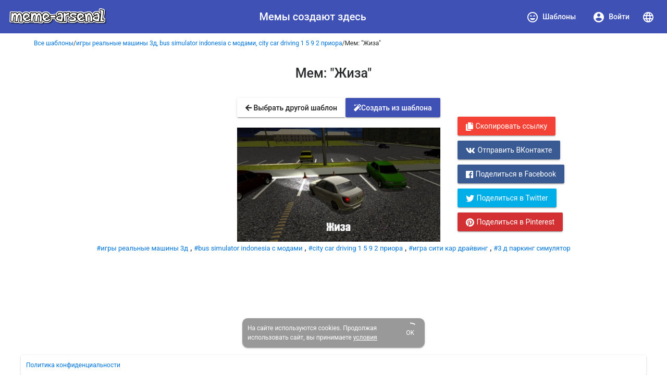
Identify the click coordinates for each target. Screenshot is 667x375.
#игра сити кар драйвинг (448, 248)
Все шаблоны (53, 43)
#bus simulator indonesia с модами (248, 248)
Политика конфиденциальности (73, 365)
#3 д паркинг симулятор (531, 248)
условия (365, 337)
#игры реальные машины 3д (142, 248)
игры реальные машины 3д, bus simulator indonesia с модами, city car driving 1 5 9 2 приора (209, 43)
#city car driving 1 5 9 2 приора (355, 248)
